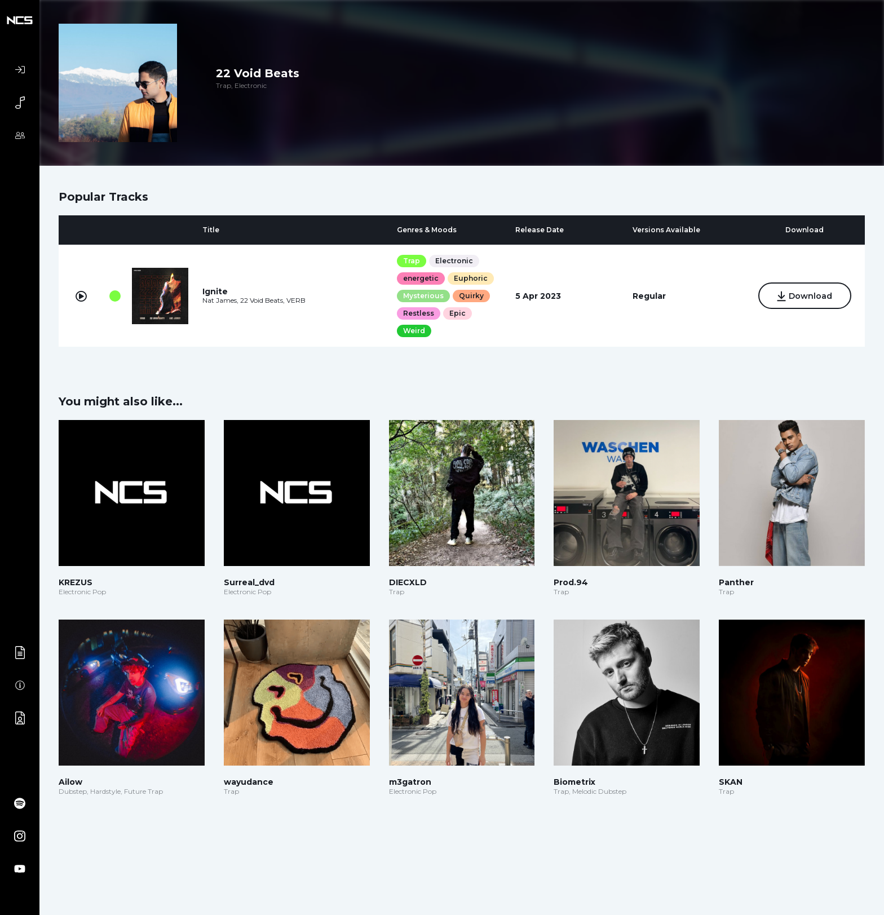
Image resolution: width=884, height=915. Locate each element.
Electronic (454, 261)
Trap (411, 261)
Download (804, 296)
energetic (421, 278)
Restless (418, 313)
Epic (457, 313)
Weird (414, 330)
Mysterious (423, 295)
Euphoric (471, 278)
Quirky (471, 295)
